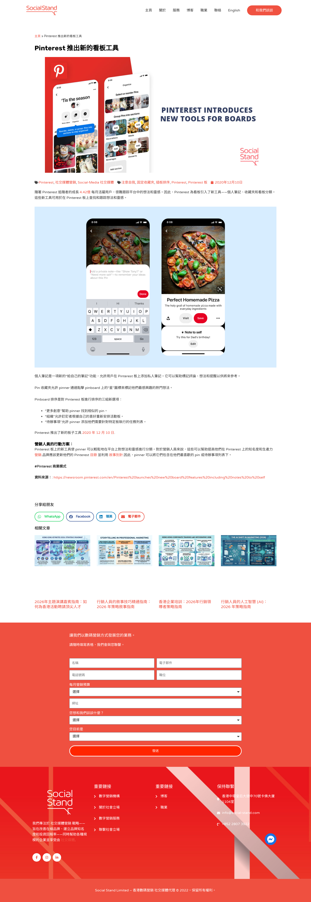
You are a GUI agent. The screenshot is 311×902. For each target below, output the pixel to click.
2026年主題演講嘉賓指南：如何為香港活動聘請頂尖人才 (61, 604)
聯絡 (217, 10)
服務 (176, 10)
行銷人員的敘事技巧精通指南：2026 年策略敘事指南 (124, 604)
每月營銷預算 (79, 685)
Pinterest (46, 182)
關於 (162, 10)
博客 (190, 10)
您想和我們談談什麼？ (86, 713)
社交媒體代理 (164, 890)
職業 (203, 10)
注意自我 (128, 182)
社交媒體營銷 (65, 182)
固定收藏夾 (145, 182)
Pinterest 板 (197, 182)
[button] (264, 10)
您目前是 (76, 729)
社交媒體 (68, 840)
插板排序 (163, 182)
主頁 (148, 10)
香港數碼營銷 (143, 890)
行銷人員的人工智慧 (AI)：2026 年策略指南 (244, 604)
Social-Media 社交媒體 (96, 182)
